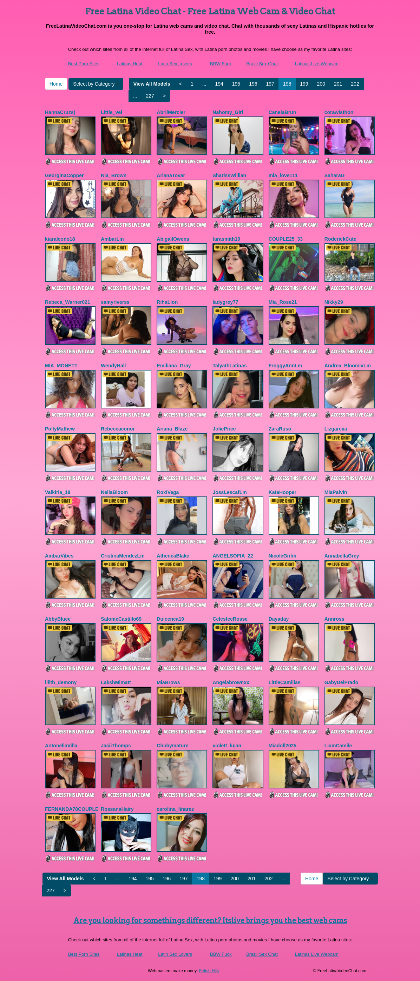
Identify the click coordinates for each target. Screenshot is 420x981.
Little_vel (111, 112)
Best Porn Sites (84, 63)
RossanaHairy (117, 809)
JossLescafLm (229, 492)
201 (338, 84)
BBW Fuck (220, 63)
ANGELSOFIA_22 (232, 556)
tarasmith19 (226, 239)
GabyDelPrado (341, 682)
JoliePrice (224, 429)
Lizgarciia (335, 429)
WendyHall (113, 365)
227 (150, 96)
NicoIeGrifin (282, 556)
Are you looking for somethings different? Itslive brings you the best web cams (210, 920)
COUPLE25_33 (286, 239)
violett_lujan (226, 745)
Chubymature (172, 745)
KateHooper (282, 492)
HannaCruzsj (60, 112)
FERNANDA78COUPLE (71, 809)
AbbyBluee (58, 619)
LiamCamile (338, 745)
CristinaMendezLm (122, 556)
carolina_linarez (175, 809)
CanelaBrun (282, 112)
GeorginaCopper (64, 175)
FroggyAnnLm (285, 365)
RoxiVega (168, 492)
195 (236, 84)
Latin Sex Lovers (175, 63)
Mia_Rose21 (283, 302)
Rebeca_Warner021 (67, 302)
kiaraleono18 (60, 239)
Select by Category (96, 84)
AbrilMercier (171, 112)
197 (270, 84)
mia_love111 (283, 175)
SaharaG (334, 175)
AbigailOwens (173, 239)
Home (56, 84)
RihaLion (167, 302)
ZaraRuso (280, 429)
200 (321, 84)
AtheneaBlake (173, 556)
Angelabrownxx (230, 682)
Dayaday (279, 619)
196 (253, 84)
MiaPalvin (335, 492)
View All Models (151, 84)
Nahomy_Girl (227, 112)
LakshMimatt (116, 682)
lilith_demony (61, 682)
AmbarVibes (59, 556)
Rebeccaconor (117, 429)
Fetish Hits (209, 970)
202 (355, 84)
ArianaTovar (171, 175)
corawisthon (338, 112)
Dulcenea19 (170, 619)
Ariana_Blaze (172, 429)
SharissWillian (229, 175)
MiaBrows (168, 682)
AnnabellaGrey (341, 556)
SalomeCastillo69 (121, 619)
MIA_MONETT (61, 365)
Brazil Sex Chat (262, 63)
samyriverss (115, 302)
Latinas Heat (129, 63)
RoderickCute (340, 239)
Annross (334, 619)
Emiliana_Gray (174, 365)
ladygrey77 (225, 302)
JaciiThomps (116, 745)
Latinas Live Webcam (317, 63)
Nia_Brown (113, 175)
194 (219, 84)
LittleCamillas (285, 682)
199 (304, 84)
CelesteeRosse (230, 619)
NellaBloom (114, 492)
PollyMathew (60, 429)
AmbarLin (112, 239)
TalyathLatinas (229, 365)
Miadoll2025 (282, 745)
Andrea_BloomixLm (347, 365)
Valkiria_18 (57, 492)
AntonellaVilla (61, 745)
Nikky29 (333, 302)
